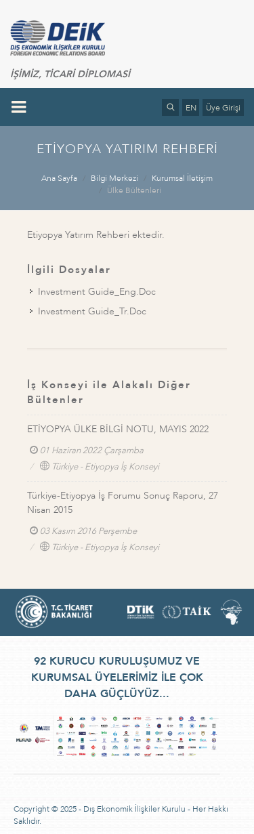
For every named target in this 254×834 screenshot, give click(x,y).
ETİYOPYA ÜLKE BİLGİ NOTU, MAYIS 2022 (118, 429)
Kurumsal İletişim (182, 178)
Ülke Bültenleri (134, 190)
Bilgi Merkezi (114, 178)
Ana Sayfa (59, 178)
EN (191, 107)
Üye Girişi (223, 107)
